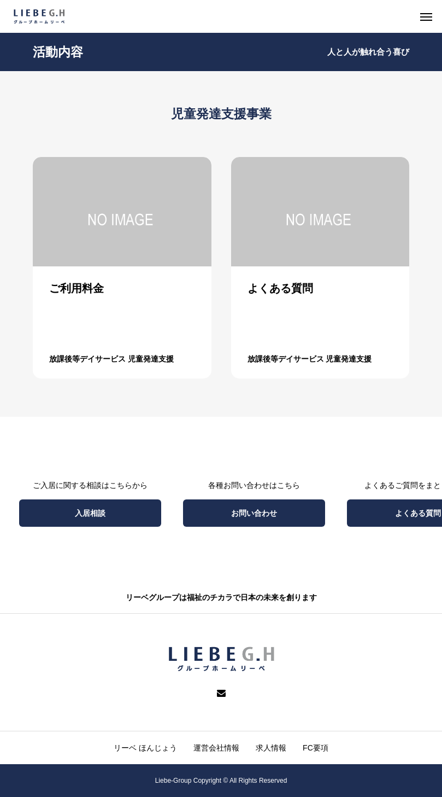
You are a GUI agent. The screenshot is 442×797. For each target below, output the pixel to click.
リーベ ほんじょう (145, 747)
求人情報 (271, 747)
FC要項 (315, 747)
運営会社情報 (216, 747)
